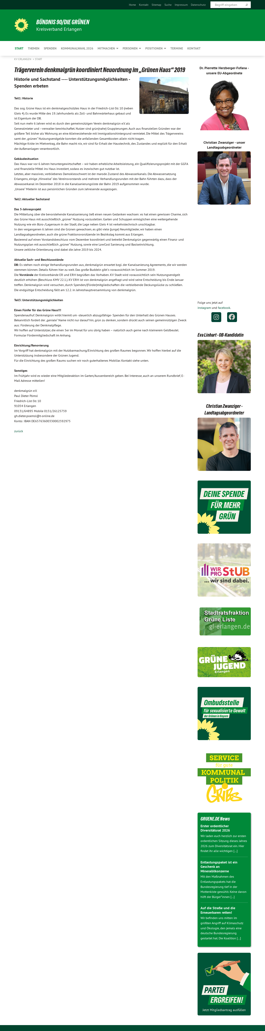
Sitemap (156, 5)
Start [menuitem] (19, 48)
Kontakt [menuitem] (194, 48)
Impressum (181, 5)
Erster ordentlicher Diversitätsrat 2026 (215, 828)
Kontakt (143, 5)
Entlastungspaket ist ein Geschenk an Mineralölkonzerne (219, 866)
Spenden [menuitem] (50, 48)
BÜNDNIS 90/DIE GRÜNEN (62, 22)
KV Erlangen (23, 59)
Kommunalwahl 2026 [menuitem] (77, 48)
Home (132, 5)
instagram (204, 308)
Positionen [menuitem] (154, 48)
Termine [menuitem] (176, 48)
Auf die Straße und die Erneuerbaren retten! (218, 910)
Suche (168, 5)
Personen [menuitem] (130, 48)
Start (38, 59)
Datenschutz (198, 5)
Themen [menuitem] (33, 48)
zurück (18, 431)
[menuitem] (132, 4)
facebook (224, 308)
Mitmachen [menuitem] (106, 48)
